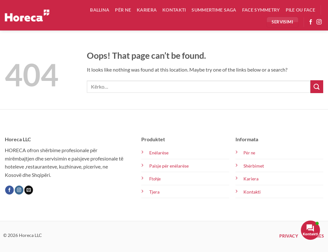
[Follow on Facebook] (310, 22)
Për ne (123, 10)
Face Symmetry (261, 10)
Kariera (147, 10)
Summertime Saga (214, 10)
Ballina (99, 10)
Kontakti (174, 10)
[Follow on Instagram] (319, 22)
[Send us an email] (28, 190)
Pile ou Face (300, 10)
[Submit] (316, 86)
